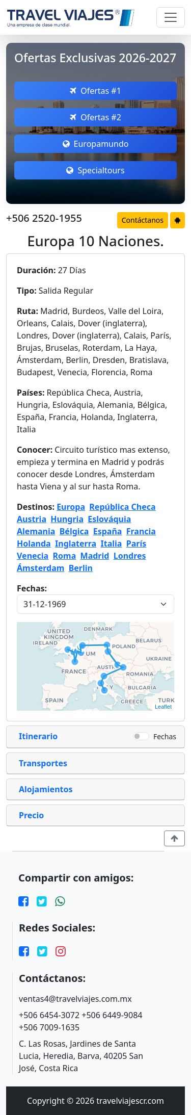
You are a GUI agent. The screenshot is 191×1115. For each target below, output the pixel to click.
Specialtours (95, 170)
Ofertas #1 (95, 90)
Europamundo (96, 143)
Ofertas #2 (95, 117)
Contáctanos (142, 220)
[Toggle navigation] (170, 17)
